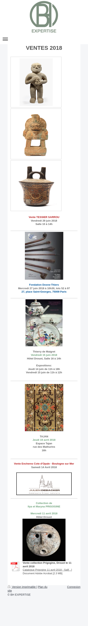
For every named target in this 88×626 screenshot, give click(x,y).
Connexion (73, 587)
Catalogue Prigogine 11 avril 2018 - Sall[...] (47, 569)
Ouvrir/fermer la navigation (44, 39)
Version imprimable (22, 587)
